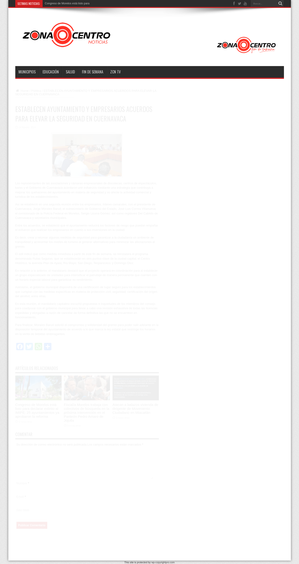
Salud (70, 72)
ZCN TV (115, 72)
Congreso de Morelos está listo (64, 3)
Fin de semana (92, 72)
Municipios (27, 72)
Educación (51, 72)
